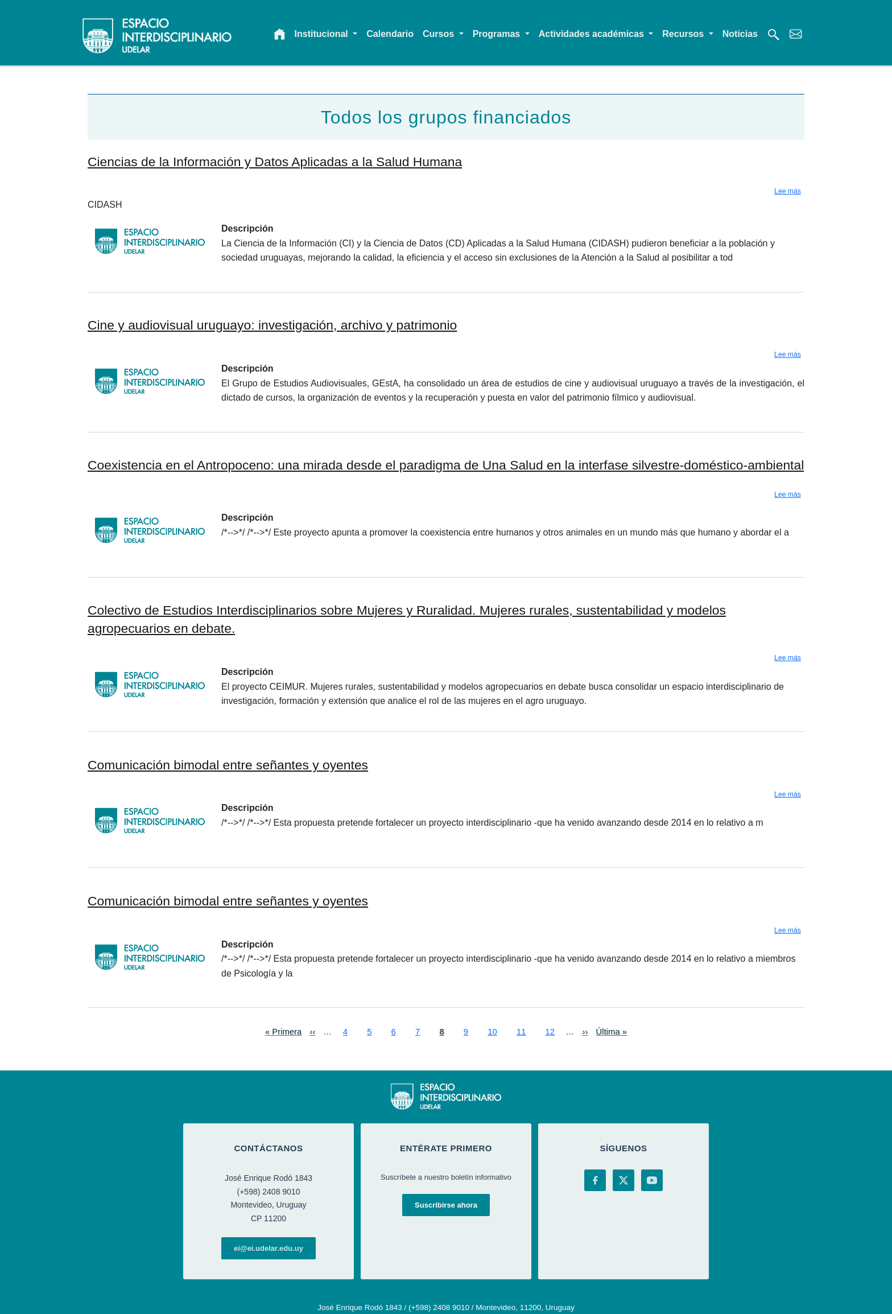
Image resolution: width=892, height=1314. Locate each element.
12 (550, 1030)
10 (492, 1030)
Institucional (323, 34)
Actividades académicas (592, 34)
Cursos (440, 34)
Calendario (390, 34)
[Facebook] (595, 1180)
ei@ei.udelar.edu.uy (268, 1248)
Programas (498, 34)
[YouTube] (652, 1180)
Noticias (740, 34)
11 (521, 1030)
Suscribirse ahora (446, 1205)
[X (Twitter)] (623, 1180)
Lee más (787, 191)
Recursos (684, 34)
